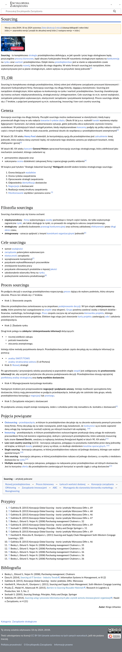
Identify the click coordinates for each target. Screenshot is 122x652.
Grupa (69, 309)
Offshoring (10, 487)
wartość (19, 62)
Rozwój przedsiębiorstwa (17, 484)
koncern (28, 148)
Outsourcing (11, 422)
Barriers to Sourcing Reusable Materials (65, 587)
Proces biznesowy (45, 484)
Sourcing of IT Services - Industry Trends (39, 577)
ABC (55, 487)
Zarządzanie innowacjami (34, 487)
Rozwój (16, 365)
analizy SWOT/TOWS (19, 358)
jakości (53, 269)
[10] (88, 429)
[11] (106, 439)
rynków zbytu (58, 120)
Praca (44, 313)
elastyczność (11, 255)
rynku (7, 62)
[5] (52, 192)
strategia (33, 55)
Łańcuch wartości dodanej (72, 484)
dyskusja (51, 28)
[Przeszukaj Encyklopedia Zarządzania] (61, 11)
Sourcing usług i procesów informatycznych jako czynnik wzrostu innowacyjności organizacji (68, 597)
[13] (21, 452)
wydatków (31, 172)
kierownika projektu (94, 313)
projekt (47, 309)
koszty (29, 446)
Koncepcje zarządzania (102, 484)
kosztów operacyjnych (94, 446)
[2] (118, 130)
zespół (77, 370)
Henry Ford (30, 136)
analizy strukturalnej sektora (22, 361)
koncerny (81, 127)
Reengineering (12, 491)
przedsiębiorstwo (63, 62)
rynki (19, 223)
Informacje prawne (63, 644)
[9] (117, 406)
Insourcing (10, 432)
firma (26, 219)
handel (95, 120)
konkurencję (113, 58)
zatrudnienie (101, 136)
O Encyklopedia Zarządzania (38, 644)
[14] (26, 459)
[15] (110, 466)
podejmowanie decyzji (69, 306)
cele (107, 316)
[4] (86, 160)
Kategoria (6, 621)
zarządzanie (10, 252)
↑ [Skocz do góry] (9, 507)
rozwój (26, 65)
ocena (20, 161)
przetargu (49, 395)
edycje (59, 28)
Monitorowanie (15, 193)
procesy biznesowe (24, 58)
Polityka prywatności (11, 644)
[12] (107, 445)
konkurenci (89, 425)
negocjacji (35, 395)
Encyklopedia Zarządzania (19, 4)
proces (67, 291)
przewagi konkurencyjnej (53, 226)
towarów (45, 120)
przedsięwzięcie (27, 422)
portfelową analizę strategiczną (16, 377)
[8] (46, 275)
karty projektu (85, 316)
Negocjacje (13, 186)
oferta (25, 466)
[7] (33, 258)
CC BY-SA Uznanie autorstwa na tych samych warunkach (59, 635)
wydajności (17, 248)
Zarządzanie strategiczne (24, 621)
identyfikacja (28, 182)
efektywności (97, 226)
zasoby (49, 219)
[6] (85, 233)
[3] (21, 142)
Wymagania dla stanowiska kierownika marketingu (88, 487)
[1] (91, 68)
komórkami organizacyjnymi (61, 233)
